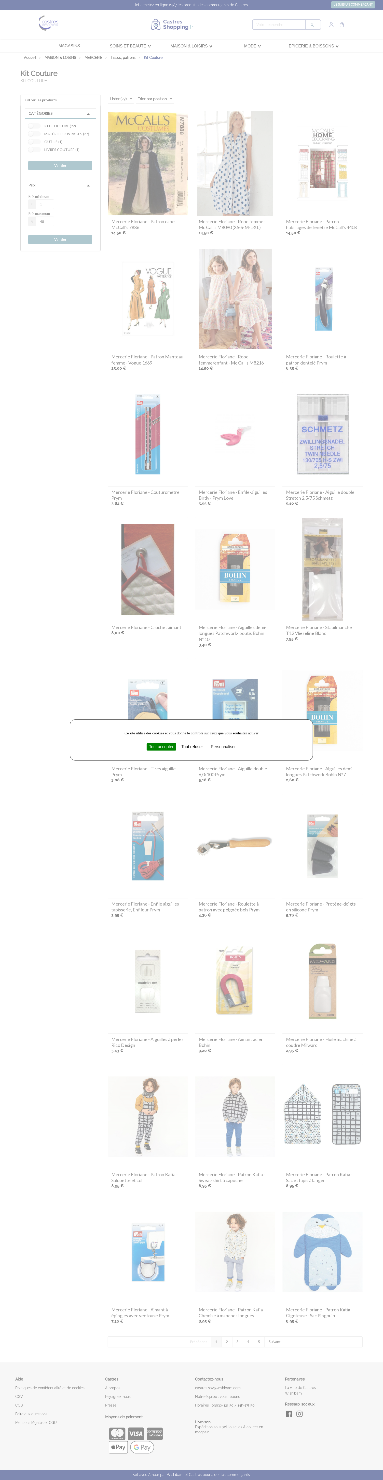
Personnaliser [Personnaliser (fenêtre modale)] (223, 747)
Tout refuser (192, 747)
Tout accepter (161, 747)
